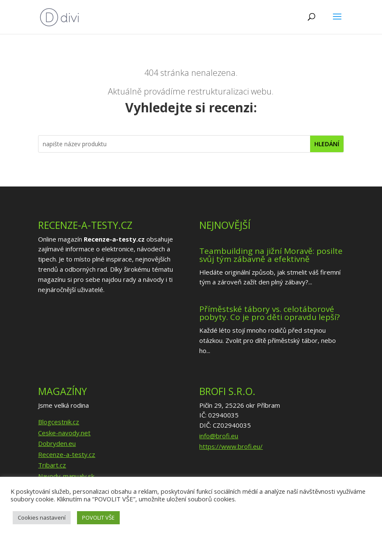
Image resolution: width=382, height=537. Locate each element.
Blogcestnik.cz (58, 421)
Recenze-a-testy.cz (66, 454)
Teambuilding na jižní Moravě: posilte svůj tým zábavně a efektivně (271, 254)
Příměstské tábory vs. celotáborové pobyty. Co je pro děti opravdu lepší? (269, 313)
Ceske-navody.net (64, 432)
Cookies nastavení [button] (42, 517)
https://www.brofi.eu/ (231, 446)
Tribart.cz (52, 465)
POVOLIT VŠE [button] (98, 517)
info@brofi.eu (218, 435)
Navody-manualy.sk (66, 476)
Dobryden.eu (57, 443)
